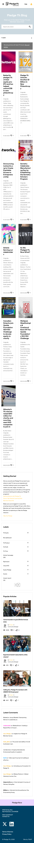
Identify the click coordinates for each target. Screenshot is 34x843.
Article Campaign (8, 555)
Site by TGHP (27, 839)
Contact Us (5, 816)
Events (5, 574)
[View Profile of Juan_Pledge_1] (7, 733)
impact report (7, 578)
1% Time (5, 551)
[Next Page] (18, 585)
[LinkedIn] (11, 824)
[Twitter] (5, 824)
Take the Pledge (7, 516)
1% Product (6, 543)
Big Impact (6, 561)
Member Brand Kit (8, 500)
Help (25, 4)
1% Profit (5, 547)
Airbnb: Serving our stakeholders (8, 251)
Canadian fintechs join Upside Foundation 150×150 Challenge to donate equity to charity (8, 329)
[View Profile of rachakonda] (6, 750)
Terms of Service (7, 832)
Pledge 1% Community (12, 4)
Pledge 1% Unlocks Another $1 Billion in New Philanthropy (25, 81)
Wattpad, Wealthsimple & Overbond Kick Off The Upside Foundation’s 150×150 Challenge (25, 329)
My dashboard (7, 537)
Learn (4, 37)
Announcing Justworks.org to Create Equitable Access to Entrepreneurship (8, 170)
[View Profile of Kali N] (4, 758)
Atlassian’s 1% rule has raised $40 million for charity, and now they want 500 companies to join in (8, 418)
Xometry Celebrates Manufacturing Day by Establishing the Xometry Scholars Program (25, 171)
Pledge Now (17, 803)
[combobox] (17, 27)
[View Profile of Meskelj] (5, 717)
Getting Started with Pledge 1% (12, 496)
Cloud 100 (6, 565)
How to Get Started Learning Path (12, 498)
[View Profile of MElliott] (5, 790)
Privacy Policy (6, 834)
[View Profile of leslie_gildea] (6, 741)
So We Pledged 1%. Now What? (25, 250)
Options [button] (31, 37)
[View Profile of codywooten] (7, 725)
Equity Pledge (7, 570)
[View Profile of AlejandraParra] (7, 782)
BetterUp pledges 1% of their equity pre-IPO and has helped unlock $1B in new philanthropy (8, 85)
